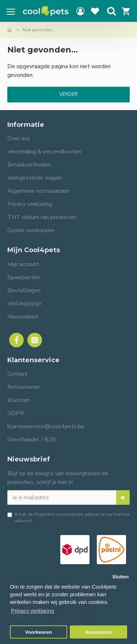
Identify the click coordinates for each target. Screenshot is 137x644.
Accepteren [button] (98, 632)
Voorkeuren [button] (38, 632)
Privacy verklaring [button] (32, 611)
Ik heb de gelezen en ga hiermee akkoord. (68, 517)
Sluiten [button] (120, 576)
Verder (68, 94)
